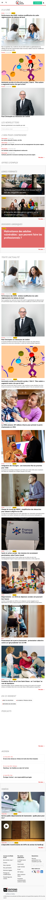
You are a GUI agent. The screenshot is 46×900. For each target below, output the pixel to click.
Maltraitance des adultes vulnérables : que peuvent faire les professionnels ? (23, 234)
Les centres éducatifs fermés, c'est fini (11, 140)
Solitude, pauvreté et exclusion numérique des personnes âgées (18, 155)
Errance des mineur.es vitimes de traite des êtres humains (20, 759)
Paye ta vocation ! (8, 700)
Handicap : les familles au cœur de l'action (16, 768)
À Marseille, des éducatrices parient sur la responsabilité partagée (21, 213)
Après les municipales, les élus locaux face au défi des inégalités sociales (23, 191)
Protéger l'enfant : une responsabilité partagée (17, 777)
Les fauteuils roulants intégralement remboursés (14, 150)
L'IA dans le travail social (24, 700)
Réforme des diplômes (9, 704)
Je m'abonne (37, 2)
